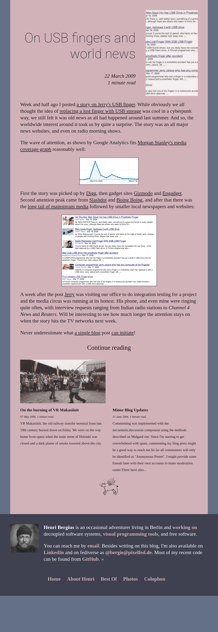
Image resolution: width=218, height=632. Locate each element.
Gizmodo (143, 193)
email (93, 546)
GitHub (90, 559)
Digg (91, 193)
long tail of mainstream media (58, 206)
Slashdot (98, 200)
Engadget (172, 193)
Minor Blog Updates (130, 410)
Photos (130, 579)
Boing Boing (129, 200)
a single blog (88, 333)
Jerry (70, 294)
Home (54, 579)
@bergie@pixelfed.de (128, 552)
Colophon (154, 579)
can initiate (122, 333)
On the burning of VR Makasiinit (49, 410)
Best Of (109, 579)
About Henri (80, 579)
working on (184, 527)
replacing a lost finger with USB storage (100, 111)
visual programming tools (130, 534)
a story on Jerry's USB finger (106, 104)
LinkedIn (54, 552)
